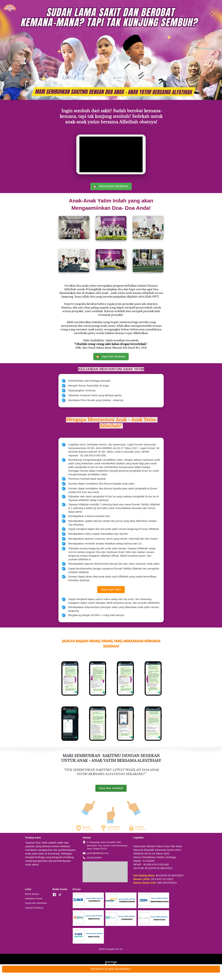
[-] (54, 895)
